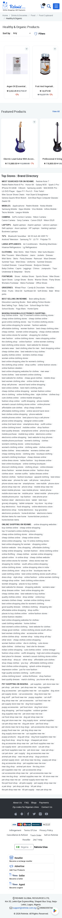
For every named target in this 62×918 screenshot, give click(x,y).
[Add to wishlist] (34, 122)
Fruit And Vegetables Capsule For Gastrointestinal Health (45, 86)
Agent (31, 885)
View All (56, 111)
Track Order (35, 835)
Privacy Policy (46, 830)
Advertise (31, 867)
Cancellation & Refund (17, 834)
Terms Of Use (30, 830)
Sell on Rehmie (51, 834)
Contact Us (46, 807)
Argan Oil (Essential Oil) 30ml (17, 86)
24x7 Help (37, 839)
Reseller (26, 839)
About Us (17, 802)
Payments (44, 802)
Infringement (15, 830)
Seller (31, 876)
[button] (56, 6)
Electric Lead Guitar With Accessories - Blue (19, 158)
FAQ (26, 802)
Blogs (34, 802)
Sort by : (7, 33)
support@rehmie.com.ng (24, 907)
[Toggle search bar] (49, 6)
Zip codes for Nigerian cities (26, 807)
